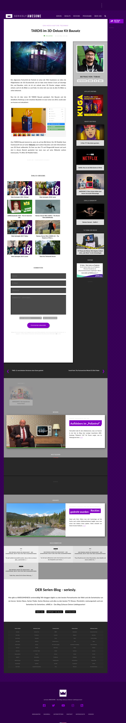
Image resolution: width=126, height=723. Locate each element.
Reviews (76, 16)
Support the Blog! (54, 604)
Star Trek (94, 648)
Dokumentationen (17, 648)
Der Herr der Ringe (93, 631)
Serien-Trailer (18, 635)
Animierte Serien (37, 621)
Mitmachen (70, 604)
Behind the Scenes (17, 654)
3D (95, 83)
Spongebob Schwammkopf (37, 661)
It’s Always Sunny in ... (56, 635)
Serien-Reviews (17, 631)
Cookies (91, 708)
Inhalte (67, 16)
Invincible (36, 641)
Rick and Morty (36, 651)
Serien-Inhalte (17, 621)
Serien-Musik (18, 661)
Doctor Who (82, 83)
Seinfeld (55, 644)
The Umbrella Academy (93, 661)
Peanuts (36, 648)
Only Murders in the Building (74, 638)
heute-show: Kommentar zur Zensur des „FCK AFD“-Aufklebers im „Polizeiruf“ (85, 424)
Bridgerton (74, 628)
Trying (55, 661)
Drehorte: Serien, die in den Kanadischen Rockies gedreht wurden (84, 512)
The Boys (94, 658)
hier (56, 335)
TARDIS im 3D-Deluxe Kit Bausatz (55, 32)
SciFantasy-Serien (93, 621)
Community (55, 628)
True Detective (74, 658)
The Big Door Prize (55, 654)
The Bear (75, 648)
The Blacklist (75, 651)
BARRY (55, 625)
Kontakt (70, 708)
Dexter (74, 631)
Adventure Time (36, 625)
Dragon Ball (36, 631)
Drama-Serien (74, 621)
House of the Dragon (94, 638)
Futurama (36, 638)
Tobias (97, 79)
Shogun (74, 641)
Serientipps (17, 625)
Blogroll (46, 708)
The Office (55, 658)
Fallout (93, 635)
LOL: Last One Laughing (55, 638)
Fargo (74, 635)
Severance (93, 644)
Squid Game (74, 644)
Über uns (98, 16)
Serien (59, 16)
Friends (55, 631)
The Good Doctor (75, 654)
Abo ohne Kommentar (50, 320)
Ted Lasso (55, 648)
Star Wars (94, 651)
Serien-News (17, 628)
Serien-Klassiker (17, 658)
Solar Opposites (36, 654)
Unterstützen (58, 708)
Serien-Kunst (18, 644)
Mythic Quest (56, 641)
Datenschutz (80, 708)
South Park (36, 658)
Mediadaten (36, 708)
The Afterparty (55, 651)
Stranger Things (93, 654)
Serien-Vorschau (17, 638)
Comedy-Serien (55, 621)
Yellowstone (75, 661)
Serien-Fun (17, 641)
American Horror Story (94, 625)
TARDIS (100, 83)
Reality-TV (17, 651)
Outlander (93, 641)
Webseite (32, 147)
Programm (87, 16)
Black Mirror (94, 628)
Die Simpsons (37, 628)
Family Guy (36, 635)
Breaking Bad (75, 625)
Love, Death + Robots (37, 644)
